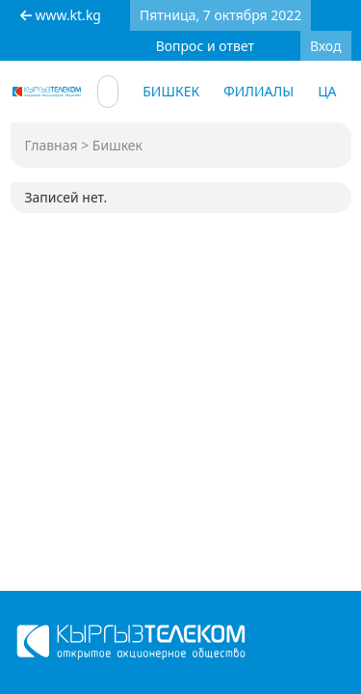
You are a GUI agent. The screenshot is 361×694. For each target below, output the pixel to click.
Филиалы (258, 91)
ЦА (327, 91)
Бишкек (170, 91)
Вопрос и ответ (205, 46)
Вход (326, 46)
